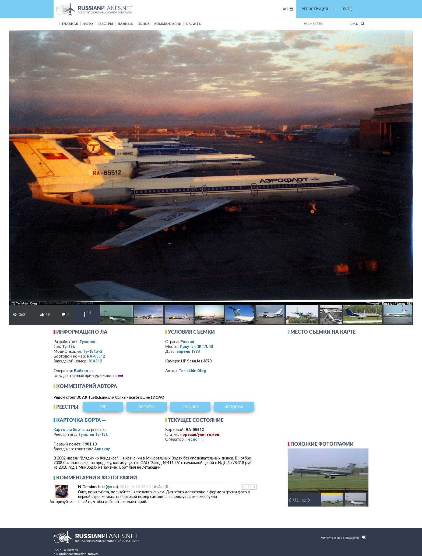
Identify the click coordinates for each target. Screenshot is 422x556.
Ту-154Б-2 (92, 351)
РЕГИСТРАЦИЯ (315, 9)
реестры (105, 24)
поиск (143, 24)
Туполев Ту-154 (93, 434)
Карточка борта (69, 429)
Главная (70, 24)
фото (88, 24)
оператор (146, 407)
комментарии (167, 24)
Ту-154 (68, 346)
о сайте (193, 24)
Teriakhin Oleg (192, 370)
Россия (187, 341)
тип (103, 407)
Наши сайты (313, 23)
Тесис (191, 439)
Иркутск (196, 346)
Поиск (356, 24)
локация (190, 407)
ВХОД (346, 9)
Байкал (81, 370)
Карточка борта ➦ (81, 420)
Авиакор (102, 448)
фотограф (234, 407)
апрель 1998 (188, 351)
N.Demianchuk (91, 486)
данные (125, 24)
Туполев (87, 341)
